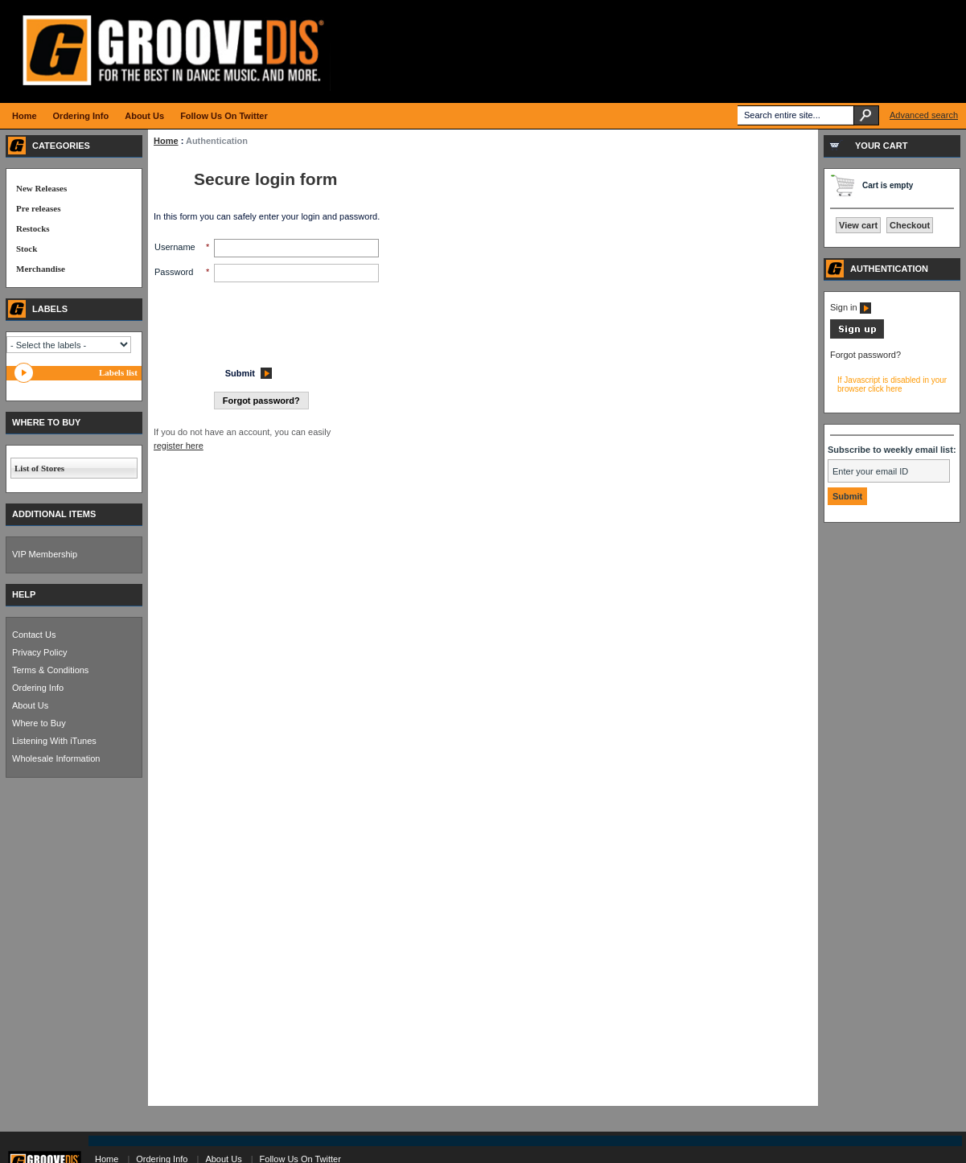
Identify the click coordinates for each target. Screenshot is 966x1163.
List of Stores (39, 468)
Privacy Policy (39, 652)
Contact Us (33, 634)
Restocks (33, 228)
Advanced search (924, 115)
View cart (858, 225)
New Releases (41, 188)
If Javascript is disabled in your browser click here (892, 384)
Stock (26, 248)
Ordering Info (38, 687)
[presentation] (276, 320)
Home (166, 141)
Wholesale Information (56, 758)
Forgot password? (865, 355)
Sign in (850, 307)
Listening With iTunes (54, 741)
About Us (30, 705)
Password (173, 272)
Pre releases (38, 208)
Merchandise (40, 268)
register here (178, 445)
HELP (23, 594)
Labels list (118, 372)
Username (174, 247)
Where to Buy (39, 723)
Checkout (910, 225)
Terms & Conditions (50, 670)
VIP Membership (44, 554)
